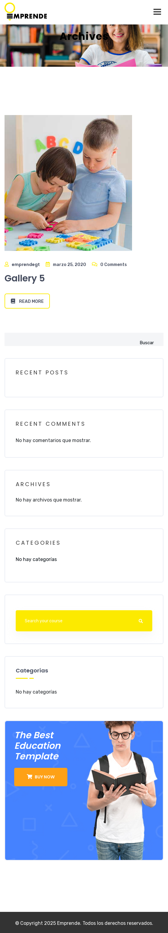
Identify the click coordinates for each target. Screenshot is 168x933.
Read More (27, 301)
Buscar (147, 342)
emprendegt (26, 264)
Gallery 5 (25, 278)
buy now (41, 777)
